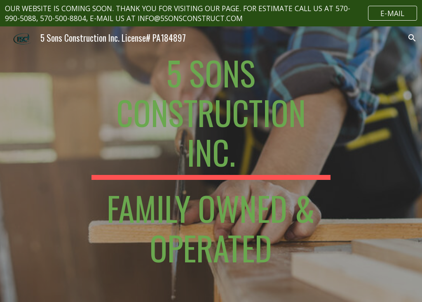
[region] (211, 13)
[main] (210, 164)
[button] (412, 38)
